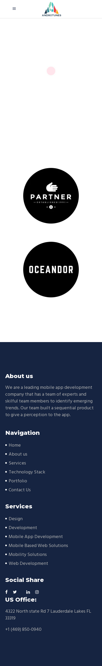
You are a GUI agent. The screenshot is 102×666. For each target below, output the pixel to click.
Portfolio (18, 481)
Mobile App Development (36, 537)
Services (17, 463)
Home (15, 445)
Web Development (28, 563)
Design (16, 519)
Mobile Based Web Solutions (38, 546)
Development (23, 528)
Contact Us (20, 490)
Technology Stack (27, 472)
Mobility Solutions (28, 555)
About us (18, 454)
